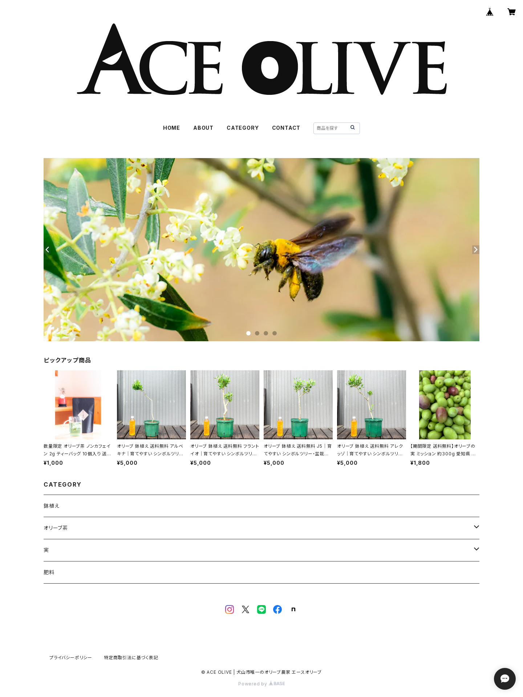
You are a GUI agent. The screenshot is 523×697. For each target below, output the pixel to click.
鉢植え (51, 506)
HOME (171, 128)
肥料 (49, 572)
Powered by (261, 683)
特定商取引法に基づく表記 (131, 657)
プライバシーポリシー (70, 657)
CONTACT (286, 128)
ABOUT (203, 128)
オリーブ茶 (56, 528)
